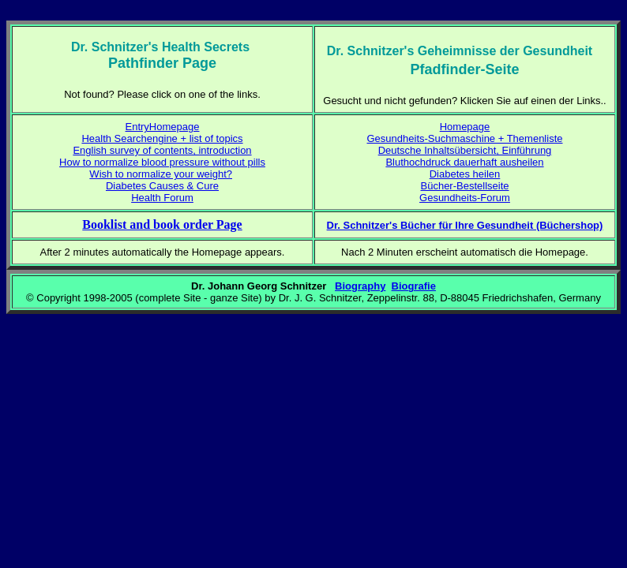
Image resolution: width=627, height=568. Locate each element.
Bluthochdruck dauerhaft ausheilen (464, 162)
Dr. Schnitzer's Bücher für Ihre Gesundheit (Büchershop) (465, 225)
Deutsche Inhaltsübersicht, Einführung (465, 150)
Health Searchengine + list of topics (161, 138)
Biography (360, 286)
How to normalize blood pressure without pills (162, 162)
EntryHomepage (163, 127)
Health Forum (162, 198)
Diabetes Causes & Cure (162, 186)
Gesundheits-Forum (464, 198)
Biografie (414, 286)
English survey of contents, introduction (162, 150)
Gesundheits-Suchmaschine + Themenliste (465, 138)
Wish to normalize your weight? (160, 174)
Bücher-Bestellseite (465, 186)
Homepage (465, 127)
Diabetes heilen (465, 174)
